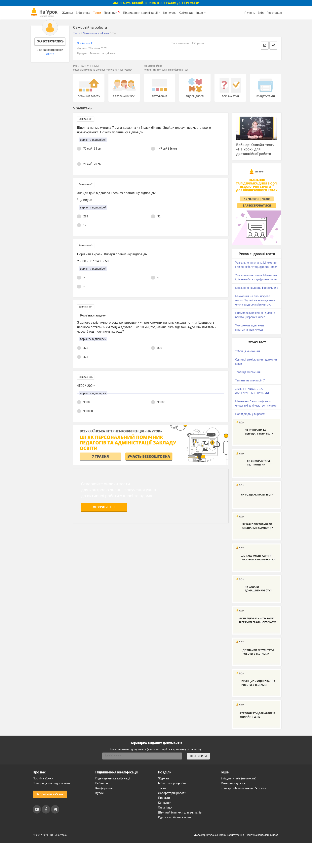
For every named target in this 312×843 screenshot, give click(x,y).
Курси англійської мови (174, 817)
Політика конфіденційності (262, 834)
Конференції (104, 788)
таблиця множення (247, 351)
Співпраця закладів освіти (51, 783)
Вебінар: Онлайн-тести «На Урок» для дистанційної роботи (255, 149)
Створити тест (104, 507)
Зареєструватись (50, 41)
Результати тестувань (119, 69)
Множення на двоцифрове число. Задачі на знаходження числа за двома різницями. (255, 300)
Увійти (50, 53)
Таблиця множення (247, 372)
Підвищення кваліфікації (141, 13)
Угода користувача (205, 834)
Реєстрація (274, 13)
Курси (99, 793)
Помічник (112, 13)
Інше (201, 13)
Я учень (249, 13)
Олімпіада (186, 13)
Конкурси (169, 13)
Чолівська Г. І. (86, 43)
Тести (97, 13)
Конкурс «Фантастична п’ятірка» (243, 788)
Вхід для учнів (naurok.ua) (238, 778)
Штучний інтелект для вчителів (180, 812)
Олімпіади (165, 807)
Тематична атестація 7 (250, 380)
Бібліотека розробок (172, 783)
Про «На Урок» (43, 778)
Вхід (261, 13)
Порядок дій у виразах (250, 414)
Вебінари (101, 783)
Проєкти (164, 798)
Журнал (67, 13)
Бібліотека (83, 13)
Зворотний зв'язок (50, 794)
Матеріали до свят (234, 783)
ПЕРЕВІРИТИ (198, 756)
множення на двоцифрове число (256, 287)
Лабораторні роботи (172, 793)
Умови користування (231, 834)
